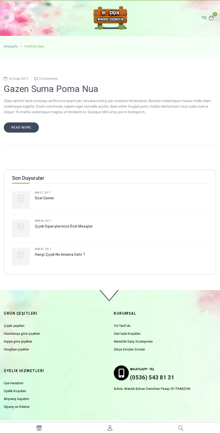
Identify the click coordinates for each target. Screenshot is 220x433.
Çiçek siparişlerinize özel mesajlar (64, 226)
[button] (211, 17)
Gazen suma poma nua (51, 89)
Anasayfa (11, 46)
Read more (21, 127)
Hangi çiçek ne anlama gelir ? (60, 254)
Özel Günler (44, 198)
